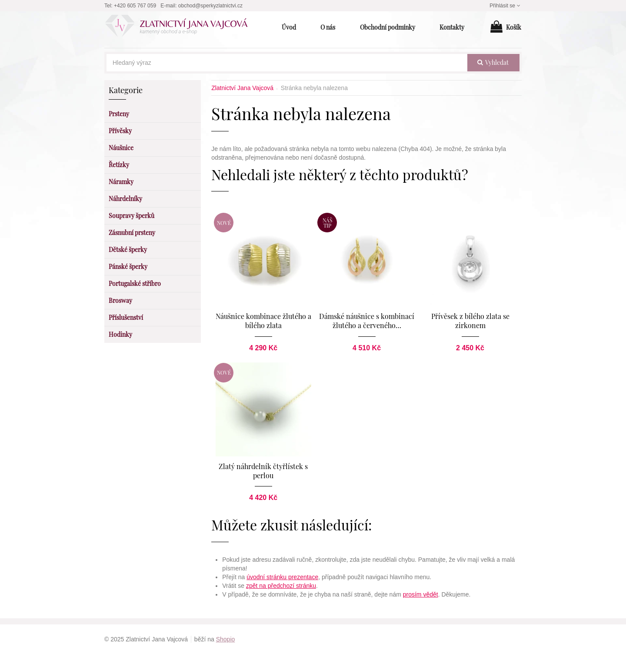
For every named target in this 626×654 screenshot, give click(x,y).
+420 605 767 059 (135, 6)
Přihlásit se (505, 6)
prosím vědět (420, 594)
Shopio (225, 639)
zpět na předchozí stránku (281, 585)
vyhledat (493, 62)
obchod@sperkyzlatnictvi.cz (210, 6)
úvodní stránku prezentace (282, 577)
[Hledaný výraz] (287, 62)
